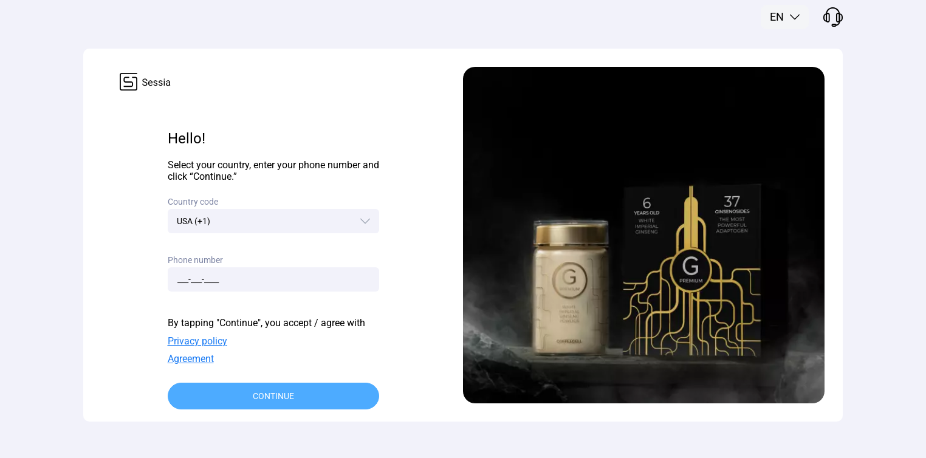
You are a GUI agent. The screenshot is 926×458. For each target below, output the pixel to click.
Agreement (191, 358)
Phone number (195, 260)
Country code (193, 202)
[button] (785, 17)
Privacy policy (197, 341)
